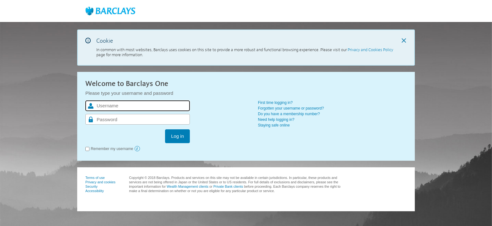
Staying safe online (274, 125)
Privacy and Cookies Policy (370, 49)
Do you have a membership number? (289, 114)
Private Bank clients (228, 186)
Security (91, 186)
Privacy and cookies (100, 182)
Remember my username (112, 149)
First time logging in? (275, 102)
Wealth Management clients (187, 186)
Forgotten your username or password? (291, 108)
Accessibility (94, 191)
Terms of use (95, 178)
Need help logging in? (276, 119)
